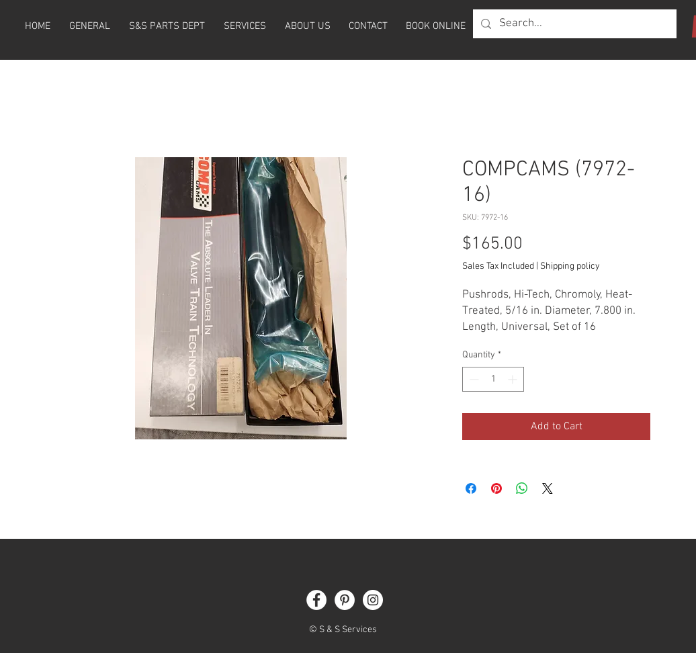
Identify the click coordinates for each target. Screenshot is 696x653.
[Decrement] (472, 379)
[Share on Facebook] (471, 488)
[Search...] (573, 23)
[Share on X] (547, 488)
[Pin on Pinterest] (496, 488)
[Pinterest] (345, 600)
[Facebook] (316, 600)
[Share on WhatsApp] (522, 488)
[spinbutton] (493, 379)
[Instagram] (373, 600)
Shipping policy (570, 266)
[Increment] (513, 379)
